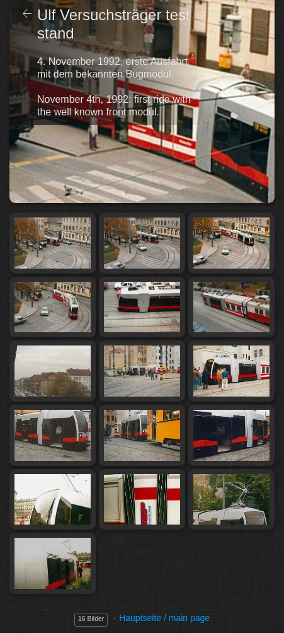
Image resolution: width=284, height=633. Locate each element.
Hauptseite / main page (164, 618)
